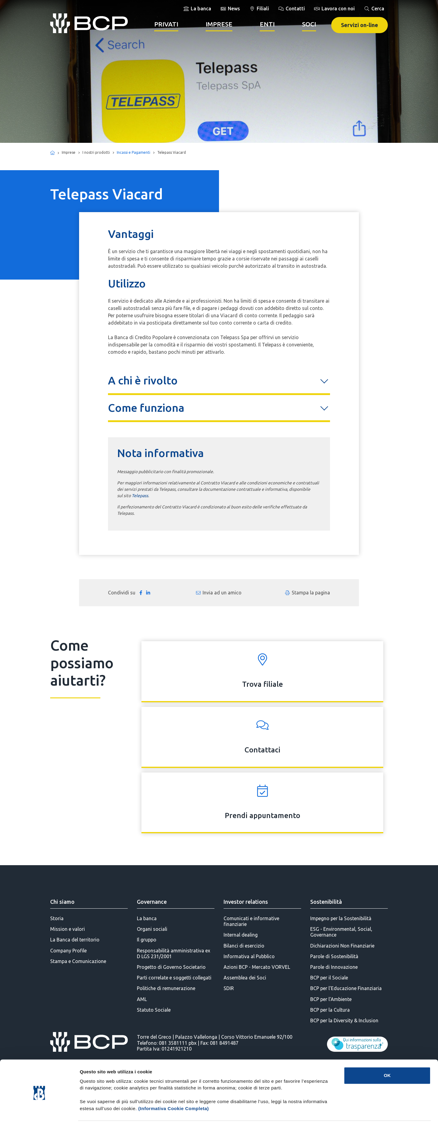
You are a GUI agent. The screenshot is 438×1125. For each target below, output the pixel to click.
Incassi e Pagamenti (133, 152)
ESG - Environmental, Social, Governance (341, 932)
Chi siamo (62, 902)
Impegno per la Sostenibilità (340, 918)
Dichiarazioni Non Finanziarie (342, 945)
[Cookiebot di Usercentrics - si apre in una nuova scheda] (39, 1113)
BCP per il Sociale (329, 977)
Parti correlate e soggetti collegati (174, 977)
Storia (57, 918)
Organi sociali (152, 929)
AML (142, 999)
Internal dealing (241, 935)
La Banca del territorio (74, 939)
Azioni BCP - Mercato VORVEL (257, 967)
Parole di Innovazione (334, 967)
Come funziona (146, 407)
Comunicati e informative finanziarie (251, 921)
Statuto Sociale (154, 1010)
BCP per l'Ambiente (331, 999)
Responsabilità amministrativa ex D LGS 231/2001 (173, 953)
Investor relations (246, 902)
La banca (147, 918)
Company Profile (68, 950)
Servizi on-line (359, 25)
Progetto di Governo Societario (171, 967)
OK (387, 1055)
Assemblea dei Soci (245, 977)
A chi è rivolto (143, 380)
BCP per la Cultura (330, 1010)
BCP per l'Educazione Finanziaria (346, 988)
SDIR (229, 988)
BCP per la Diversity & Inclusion (344, 1020)
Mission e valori (67, 929)
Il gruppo (146, 939)
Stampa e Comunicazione (78, 961)
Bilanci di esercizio (244, 945)
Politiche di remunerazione (166, 988)
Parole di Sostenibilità (334, 956)
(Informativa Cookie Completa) (173, 1088)
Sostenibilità (326, 902)
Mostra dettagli (320, 1113)
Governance (152, 902)
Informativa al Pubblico (249, 956)
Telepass (140, 495)
